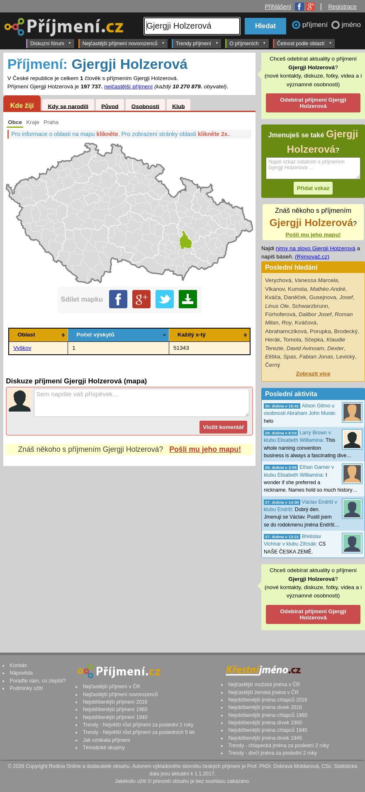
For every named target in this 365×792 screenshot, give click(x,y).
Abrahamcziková (286, 331)
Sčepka (313, 339)
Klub (178, 106)
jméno (351, 25)
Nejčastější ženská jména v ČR (263, 692)
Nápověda (21, 673)
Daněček (295, 297)
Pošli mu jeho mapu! (205, 449)
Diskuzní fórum (50, 43)
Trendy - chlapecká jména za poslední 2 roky (278, 745)
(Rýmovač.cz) (312, 256)
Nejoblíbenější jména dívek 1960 (265, 723)
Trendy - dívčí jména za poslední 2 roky (272, 753)
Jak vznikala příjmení (106, 740)
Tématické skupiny (104, 748)
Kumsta (297, 289)
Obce (15, 122)
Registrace (342, 6)
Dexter (335, 348)
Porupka (320, 331)
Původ (110, 106)
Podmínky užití (26, 688)
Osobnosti (145, 106)
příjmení (316, 25)
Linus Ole (277, 306)
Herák (272, 339)
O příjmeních (247, 43)
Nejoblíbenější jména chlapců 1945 (267, 730)
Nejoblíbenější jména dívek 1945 (265, 738)
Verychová (278, 280)
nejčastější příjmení (128, 86)
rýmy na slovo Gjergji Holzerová (315, 248)
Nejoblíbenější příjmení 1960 (115, 709)
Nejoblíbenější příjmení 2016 (115, 702)
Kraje (32, 122)
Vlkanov (275, 289)
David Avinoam (305, 348)
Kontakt (18, 665)
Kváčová (305, 322)
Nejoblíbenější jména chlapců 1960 (267, 715)
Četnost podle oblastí (304, 43)
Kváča (273, 297)
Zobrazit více (313, 373)
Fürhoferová (280, 314)
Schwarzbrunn (310, 306)
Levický (345, 356)
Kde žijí (22, 105)
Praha (51, 122)
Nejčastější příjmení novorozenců (124, 43)
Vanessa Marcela (316, 280)
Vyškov (22, 348)
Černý (272, 365)
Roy (287, 322)
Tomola (292, 339)
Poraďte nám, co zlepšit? (38, 681)
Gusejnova (322, 297)
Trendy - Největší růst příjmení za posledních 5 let (139, 732)
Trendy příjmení (197, 43)
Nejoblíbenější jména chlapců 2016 (267, 700)
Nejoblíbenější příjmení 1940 (115, 717)
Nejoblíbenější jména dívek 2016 (265, 707)
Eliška (272, 356)
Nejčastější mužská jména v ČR (264, 684)
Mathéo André (328, 289)
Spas (289, 356)
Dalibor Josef (315, 314)
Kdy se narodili (68, 106)
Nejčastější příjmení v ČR (111, 687)
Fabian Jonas (316, 356)
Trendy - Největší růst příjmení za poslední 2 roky (138, 725)
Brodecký (346, 331)
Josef (346, 297)
